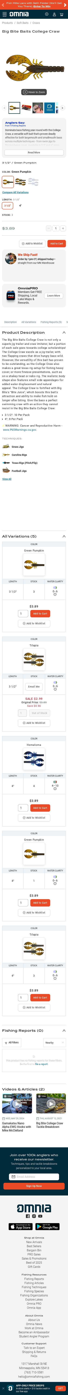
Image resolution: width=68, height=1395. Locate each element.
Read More (34, 152)
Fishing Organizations (34, 1295)
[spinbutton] (23, 613)
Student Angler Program (34, 1336)
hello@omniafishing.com (34, 1376)
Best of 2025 (34, 1262)
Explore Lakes (34, 1299)
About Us (34, 1320)
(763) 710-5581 (34, 1372)
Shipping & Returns (34, 1352)
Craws (36, 23)
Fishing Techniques (34, 1287)
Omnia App (34, 1307)
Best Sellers (34, 1246)
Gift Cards (34, 1266)
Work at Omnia (34, 1328)
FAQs (34, 1356)
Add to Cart (56, 243)
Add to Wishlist (32, 243)
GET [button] (60, 1388)
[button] (34, 332)
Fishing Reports (34, 1279)
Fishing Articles (34, 1283)
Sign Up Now (34, 1186)
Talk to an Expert (34, 1348)
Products (7, 23)
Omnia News (34, 1324)
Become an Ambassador (34, 1332)
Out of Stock (39, 713)
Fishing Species (34, 1291)
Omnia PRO (34, 1303)
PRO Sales (34, 1254)
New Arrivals (34, 1242)
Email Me (34, 686)
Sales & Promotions (34, 1258)
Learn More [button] (53, 295)
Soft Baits (23, 23)
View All (6, 479)
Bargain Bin (34, 1250)
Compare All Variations (15, 192)
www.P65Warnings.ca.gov (19, 429)
